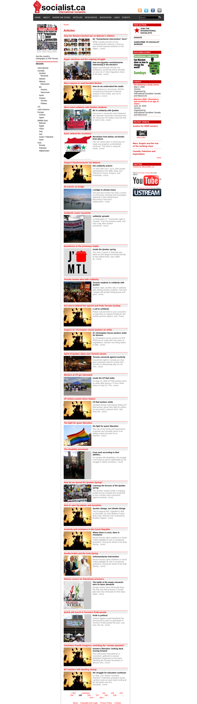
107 (97, 695)
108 (106, 695)
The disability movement (76, 449)
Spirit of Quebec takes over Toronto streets (85, 354)
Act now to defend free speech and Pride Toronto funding (92, 305)
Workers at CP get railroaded (78, 375)
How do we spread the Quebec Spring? (83, 482)
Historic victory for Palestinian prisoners (84, 579)
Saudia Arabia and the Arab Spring (81, 553)
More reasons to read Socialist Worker (83, 83)
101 (103, 693)
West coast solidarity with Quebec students (85, 107)
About (46, 17)
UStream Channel (145, 188)
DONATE (138, 37)
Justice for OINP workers (145, 126)
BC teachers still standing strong (80, 669)
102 (112, 693)
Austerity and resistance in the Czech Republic (87, 529)
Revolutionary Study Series (146, 85)
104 (71, 695)
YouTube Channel (145, 173)
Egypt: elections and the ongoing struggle (84, 59)
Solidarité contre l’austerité (77, 213)
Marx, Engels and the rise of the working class (146, 144)
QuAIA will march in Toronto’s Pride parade (85, 612)
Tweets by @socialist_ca (143, 167)
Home (38, 17)
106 (88, 695)
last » (102, 697)
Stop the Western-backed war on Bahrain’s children (89, 36)
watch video (141, 138)
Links (117, 17)
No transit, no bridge (74, 186)
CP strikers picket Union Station (79, 399)
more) (102, 48)
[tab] (147, 126)
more (159, 158)
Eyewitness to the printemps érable (81, 246)
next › (91, 697)
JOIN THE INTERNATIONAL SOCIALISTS (148, 30)
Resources (91, 17)
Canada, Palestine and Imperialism (144, 152)
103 (121, 693)
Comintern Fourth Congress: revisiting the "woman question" (94, 645)
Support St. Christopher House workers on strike (88, 330)
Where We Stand (61, 17)
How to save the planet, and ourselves (83, 505)
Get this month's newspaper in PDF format (47, 57)
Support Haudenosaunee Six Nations (82, 162)
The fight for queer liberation (78, 423)
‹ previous (85, 693)
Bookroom (105, 17)
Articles (77, 17)
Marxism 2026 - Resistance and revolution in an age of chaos (146, 101)
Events (126, 17)
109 (114, 695)
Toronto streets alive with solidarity (81, 279)
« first (73, 693)
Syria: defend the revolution (77, 133)
